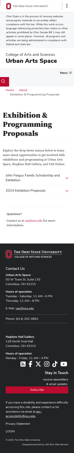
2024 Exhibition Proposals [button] (37, 190)
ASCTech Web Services (56, 444)
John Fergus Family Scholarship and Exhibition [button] (37, 177)
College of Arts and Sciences (30, 54)
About (23, 90)
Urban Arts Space (31, 61)
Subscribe (37, 390)
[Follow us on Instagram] (46, 365)
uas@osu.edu (33, 221)
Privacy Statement (18, 424)
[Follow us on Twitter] (38, 365)
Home (10, 90)
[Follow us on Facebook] (30, 365)
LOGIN (10, 431)
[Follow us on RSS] (23, 365)
